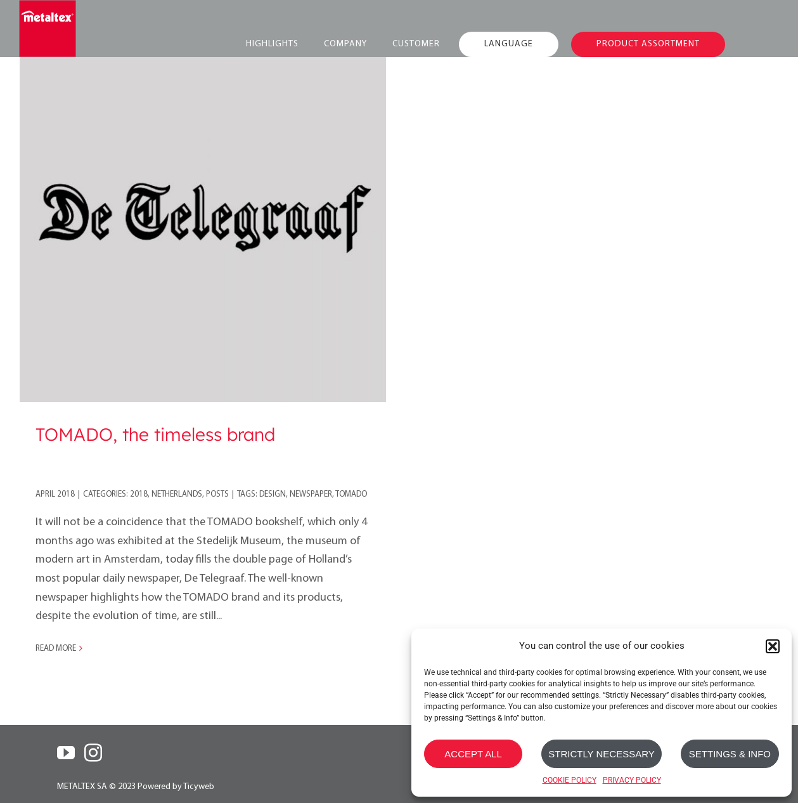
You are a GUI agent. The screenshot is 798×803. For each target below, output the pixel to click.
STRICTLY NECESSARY (601, 753)
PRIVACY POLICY (632, 780)
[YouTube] (66, 753)
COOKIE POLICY (569, 780)
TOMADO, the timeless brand (155, 434)
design (272, 494)
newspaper (311, 494)
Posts (217, 494)
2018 (139, 494)
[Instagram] (93, 753)
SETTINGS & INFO (730, 753)
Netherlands (176, 494)
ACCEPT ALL (473, 753)
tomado (351, 494)
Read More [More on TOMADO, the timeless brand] (55, 648)
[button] (772, 646)
